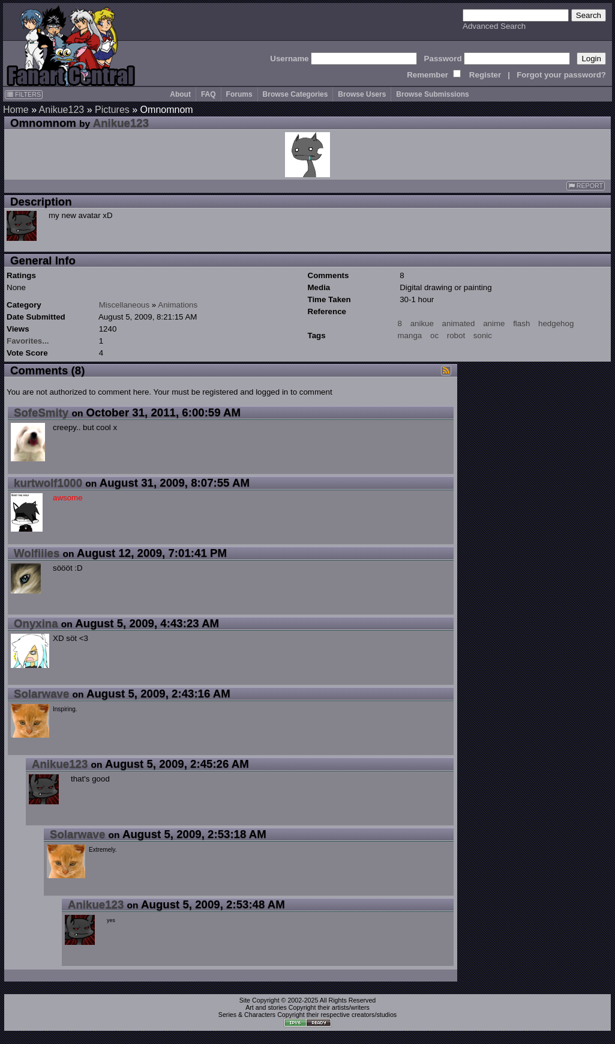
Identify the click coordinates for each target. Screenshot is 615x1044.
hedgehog (556, 323)
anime (494, 323)
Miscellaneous (124, 304)
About (180, 94)
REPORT (585, 186)
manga (410, 335)
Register (485, 74)
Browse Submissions (432, 94)
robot (456, 335)
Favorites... (28, 340)
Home (16, 110)
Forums (239, 94)
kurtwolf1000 (48, 482)
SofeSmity (41, 412)
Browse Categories (295, 94)
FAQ (208, 94)
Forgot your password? (561, 74)
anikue (422, 323)
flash (521, 323)
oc (434, 335)
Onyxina (36, 623)
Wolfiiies (36, 553)
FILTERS (24, 94)
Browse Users (362, 94)
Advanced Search (494, 26)
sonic (482, 335)
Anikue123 (62, 110)
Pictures (112, 110)
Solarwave (41, 693)
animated (458, 323)
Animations (177, 304)
